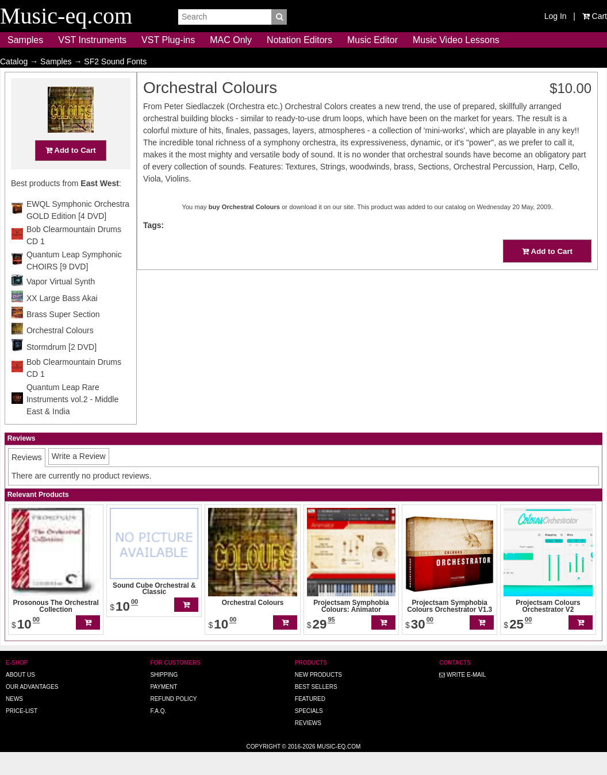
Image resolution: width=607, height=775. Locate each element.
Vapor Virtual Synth (60, 304)
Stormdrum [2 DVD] (61, 369)
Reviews (308, 745)
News (14, 721)
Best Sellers (316, 709)
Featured (310, 721)
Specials (309, 733)
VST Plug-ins (168, 40)
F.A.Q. (158, 733)
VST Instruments (92, 40)
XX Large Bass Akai (62, 320)
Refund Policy (173, 721)
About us (20, 697)
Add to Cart (70, 172)
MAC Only (231, 40)
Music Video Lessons (456, 40)
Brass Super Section (63, 336)
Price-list (21, 733)
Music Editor (372, 40)
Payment (163, 709)
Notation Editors (299, 40)
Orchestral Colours (60, 352)
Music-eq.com (338, 769)
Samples (25, 40)
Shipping (164, 697)
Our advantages (32, 709)
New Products (318, 697)
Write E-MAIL (462, 697)
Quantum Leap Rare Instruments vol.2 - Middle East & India (72, 421)
